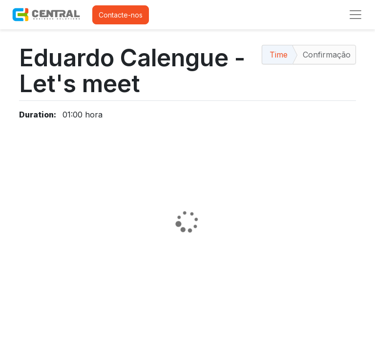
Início (27, 302)
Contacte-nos (121, 15)
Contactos (35, 333)
